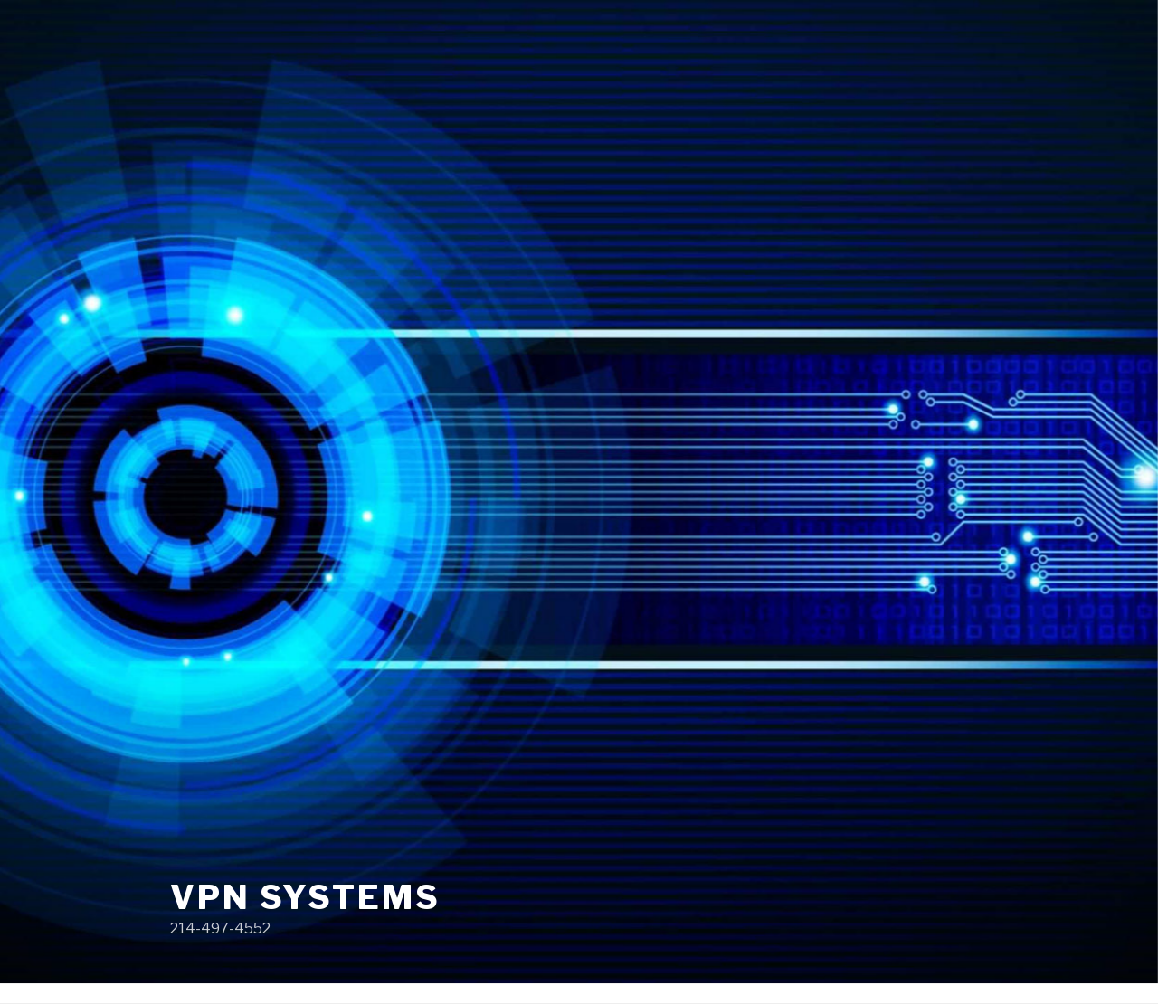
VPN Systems (305, 897)
